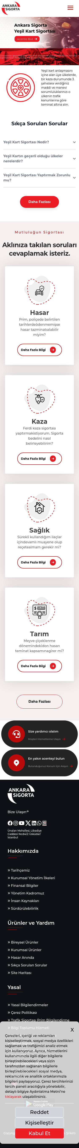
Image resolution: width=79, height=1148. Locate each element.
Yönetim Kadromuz (26, 893)
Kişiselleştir (39, 1123)
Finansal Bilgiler (23, 886)
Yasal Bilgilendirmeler (28, 1005)
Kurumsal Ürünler (25, 950)
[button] (70, 8)
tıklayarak (13, 1097)
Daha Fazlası (39, 202)
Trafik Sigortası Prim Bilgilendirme (39, 1020)
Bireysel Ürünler (23, 942)
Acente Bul (27, 39)
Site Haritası (19, 973)
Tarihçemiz (19, 870)
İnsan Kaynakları (23, 901)
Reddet (39, 1112)
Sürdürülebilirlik (23, 909)
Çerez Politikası (22, 1013)
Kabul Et (39, 1133)
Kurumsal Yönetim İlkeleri (31, 878)
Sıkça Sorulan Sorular (27, 965)
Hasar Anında (21, 958)
